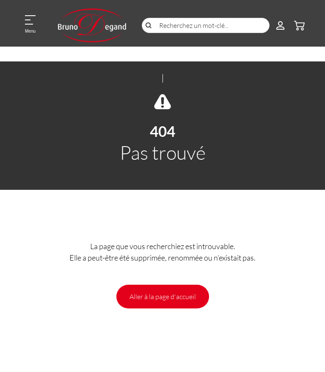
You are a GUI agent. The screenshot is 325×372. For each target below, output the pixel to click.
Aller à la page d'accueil (162, 296)
